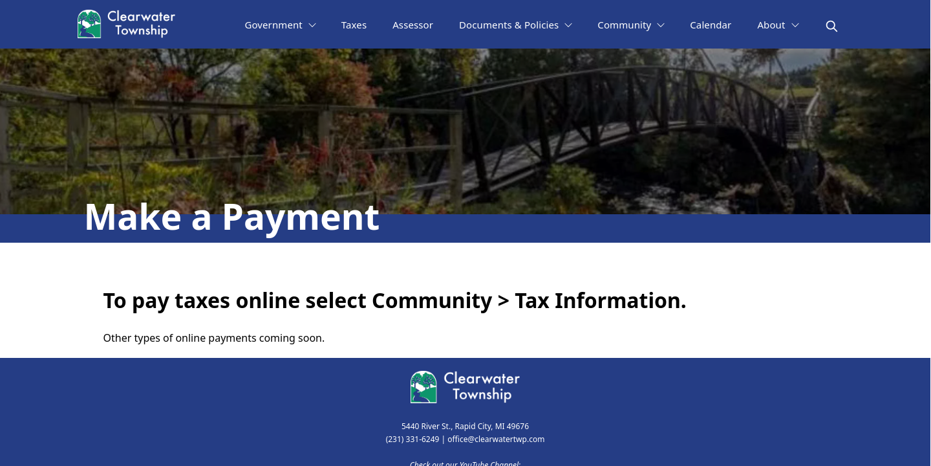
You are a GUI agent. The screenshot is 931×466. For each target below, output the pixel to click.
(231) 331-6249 (413, 439)
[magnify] (831, 26)
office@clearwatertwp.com (495, 439)
